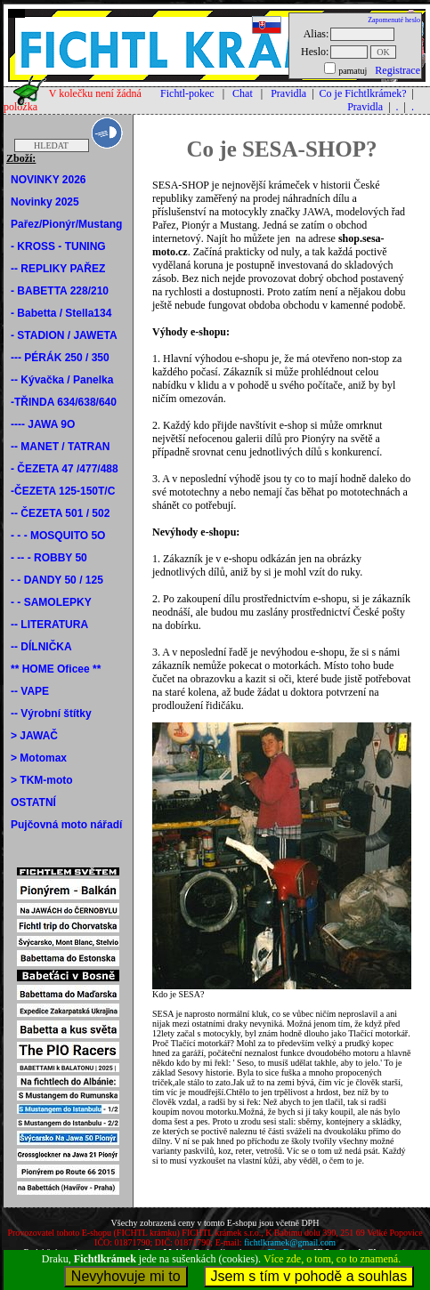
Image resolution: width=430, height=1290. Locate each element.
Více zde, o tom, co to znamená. (332, 1259)
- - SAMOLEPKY (51, 602)
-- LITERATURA (49, 624)
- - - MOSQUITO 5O (58, 535)
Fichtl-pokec (187, 93)
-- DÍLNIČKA (41, 647)
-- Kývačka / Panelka (62, 380)
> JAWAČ (34, 736)
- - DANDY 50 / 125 (57, 580)
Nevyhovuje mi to (126, 1276)
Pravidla (288, 93)
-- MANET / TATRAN (60, 446)
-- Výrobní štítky (51, 713)
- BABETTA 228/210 (60, 291)
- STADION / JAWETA (64, 335)
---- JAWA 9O (43, 424)
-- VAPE (30, 691)
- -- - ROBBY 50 (49, 558)
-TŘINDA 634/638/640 (64, 402)
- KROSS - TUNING (58, 246)
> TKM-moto (42, 780)
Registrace (397, 70)
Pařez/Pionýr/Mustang (66, 224)
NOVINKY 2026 (48, 179)
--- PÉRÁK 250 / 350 (60, 357)
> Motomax (39, 758)
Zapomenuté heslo (394, 20)
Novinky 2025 (45, 202)
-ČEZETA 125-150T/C (63, 491)
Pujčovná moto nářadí (66, 824)
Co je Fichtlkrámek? (363, 93)
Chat (242, 93)
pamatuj (352, 71)
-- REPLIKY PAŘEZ (58, 268)
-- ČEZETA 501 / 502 (60, 513)
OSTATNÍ (33, 802)
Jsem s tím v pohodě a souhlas (309, 1276)
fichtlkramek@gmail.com (290, 1242)
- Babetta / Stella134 (61, 313)
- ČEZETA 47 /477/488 (64, 469)
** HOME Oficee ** (56, 669)
